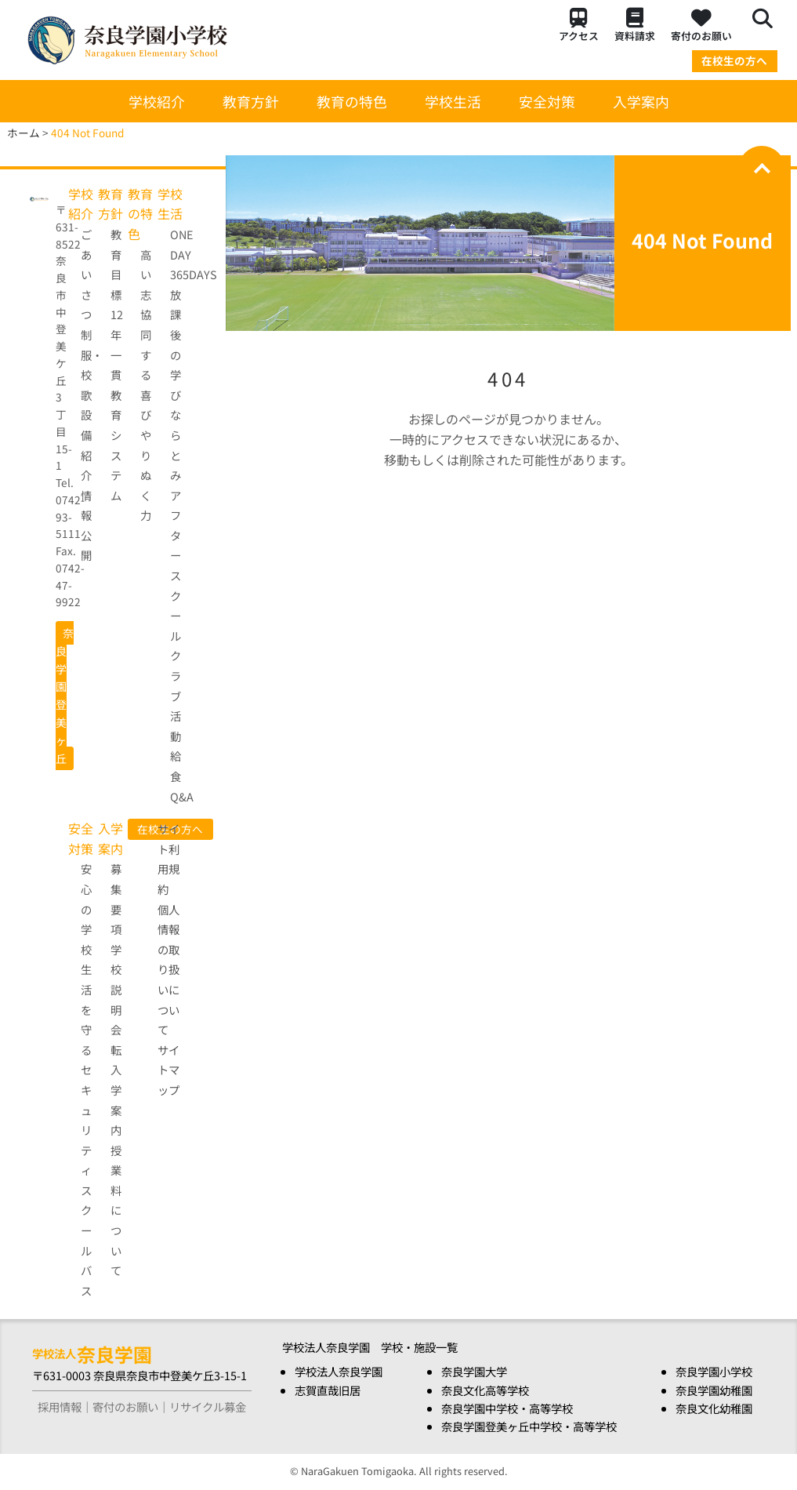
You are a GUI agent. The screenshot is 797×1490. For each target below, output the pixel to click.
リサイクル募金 (207, 1406)
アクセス (579, 25)
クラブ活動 (175, 695)
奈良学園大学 (474, 1371)
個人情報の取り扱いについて (168, 969)
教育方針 (251, 101)
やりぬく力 (145, 475)
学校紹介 (157, 101)
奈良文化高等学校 (485, 1390)
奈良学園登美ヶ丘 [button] (65, 695)
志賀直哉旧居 (327, 1390)
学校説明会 (115, 989)
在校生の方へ (734, 60)
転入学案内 (115, 1089)
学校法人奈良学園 (338, 1371)
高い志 (145, 274)
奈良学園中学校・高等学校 (507, 1408)
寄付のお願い (701, 25)
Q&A (182, 796)
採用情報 (60, 1406)
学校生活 (453, 101)
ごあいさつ (86, 274)
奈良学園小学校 (714, 1371)
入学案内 (641, 101)
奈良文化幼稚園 (714, 1408)
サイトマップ (168, 1069)
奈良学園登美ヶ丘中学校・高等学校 (529, 1426)
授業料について (115, 1210)
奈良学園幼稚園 (714, 1390)
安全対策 (547, 101)
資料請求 (634, 25)
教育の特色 (352, 101)
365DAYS (193, 274)
